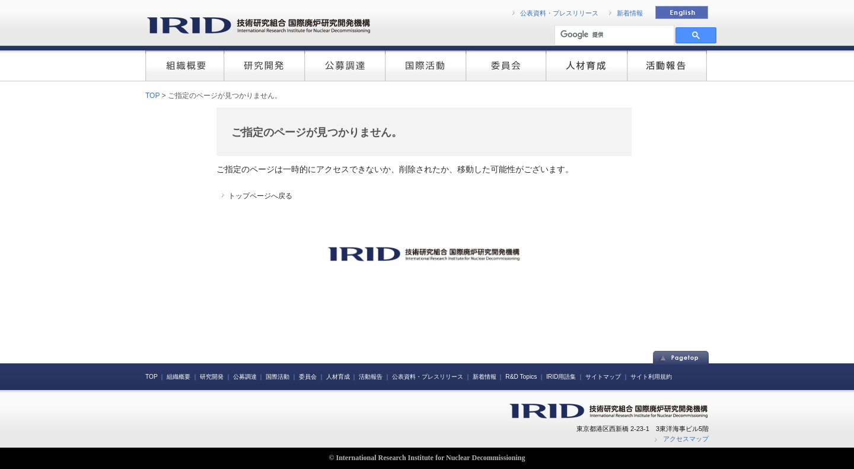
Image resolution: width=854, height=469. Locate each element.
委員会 (308, 376)
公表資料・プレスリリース (559, 13)
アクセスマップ (686, 438)
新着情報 (630, 13)
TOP (152, 95)
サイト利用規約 (651, 376)
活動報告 (371, 376)
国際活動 (277, 376)
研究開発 (212, 376)
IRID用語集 (561, 376)
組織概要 (178, 376)
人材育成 (338, 376)
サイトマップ (603, 376)
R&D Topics (521, 376)
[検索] (613, 35)
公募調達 (245, 376)
